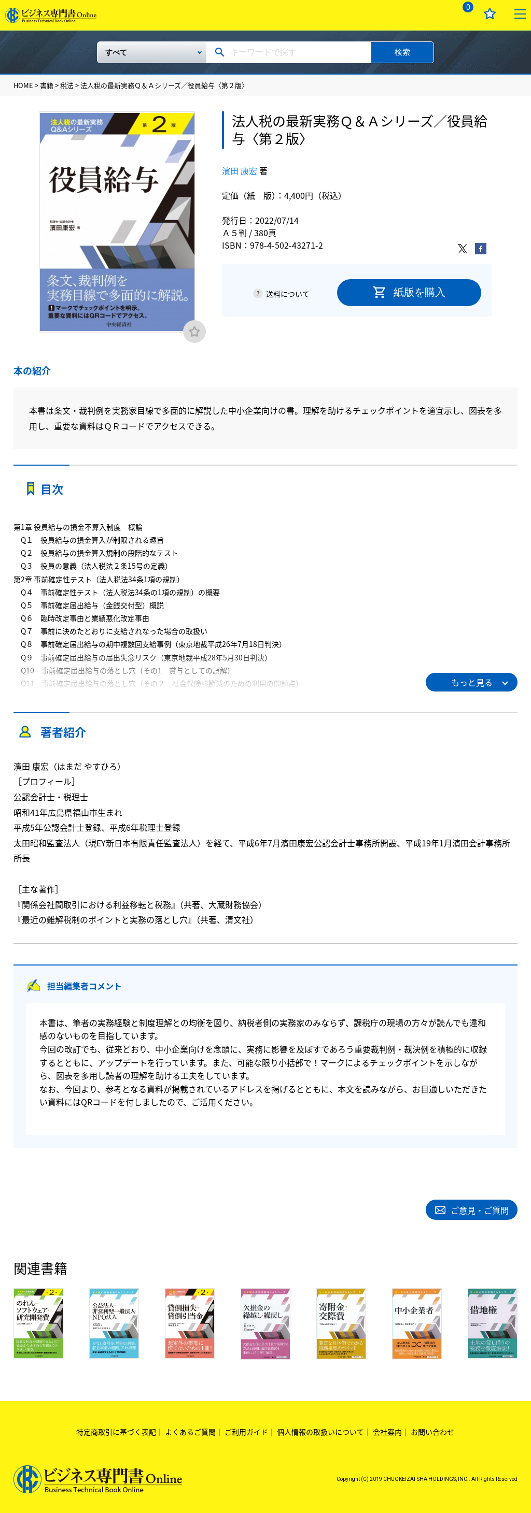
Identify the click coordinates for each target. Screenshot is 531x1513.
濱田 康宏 (239, 170)
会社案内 (387, 1430)
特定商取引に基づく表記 (116, 1430)
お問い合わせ (432, 1430)
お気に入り (490, 14)
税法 (67, 85)
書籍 (46, 85)
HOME (23, 85)
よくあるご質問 (190, 1430)
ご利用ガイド (246, 1430)
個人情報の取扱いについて (320, 1430)
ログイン (434, 14)
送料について (288, 294)
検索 (402, 52)
